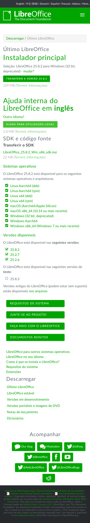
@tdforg (75, 447)
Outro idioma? (13, 117)
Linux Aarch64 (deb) (24, 186)
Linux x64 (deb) (21, 196)
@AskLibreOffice (31, 467)
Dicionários (15, 418)
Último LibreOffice (20, 387)
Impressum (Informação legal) (20, 491)
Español (55, 4)
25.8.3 (14, 279)
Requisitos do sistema (22, 367)
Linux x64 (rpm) (21, 201)
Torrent (21, 85)
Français (65, 4)
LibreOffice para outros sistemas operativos (38, 352)
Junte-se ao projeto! (28, 314)
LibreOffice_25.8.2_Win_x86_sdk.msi (30, 152)
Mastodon (50, 447)
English (20, 4)
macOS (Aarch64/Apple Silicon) (33, 206)
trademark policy (26, 515)
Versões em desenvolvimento (28, 399)
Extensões (13, 372)
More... (86, 4)
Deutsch (44, 4)
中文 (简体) (32, 4)
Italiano (76, 4)
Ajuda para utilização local (30, 124)
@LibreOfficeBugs (65, 467)
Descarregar (15, 38)
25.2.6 (14, 260)
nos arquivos (38, 291)
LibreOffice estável (20, 393)
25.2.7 (14, 254)
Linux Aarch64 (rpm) (25, 191)
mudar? (28, 71)
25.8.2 (14, 249)
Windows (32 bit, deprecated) (32, 216)
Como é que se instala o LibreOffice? (32, 362)
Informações (37, 85)
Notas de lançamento (22, 412)
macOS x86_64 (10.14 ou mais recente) (38, 211)
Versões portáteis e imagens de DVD (33, 406)
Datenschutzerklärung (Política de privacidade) (60, 491)
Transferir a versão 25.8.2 (26, 79)
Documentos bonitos (28, 337)
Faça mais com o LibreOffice (34, 326)
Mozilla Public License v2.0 (37, 504)
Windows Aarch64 (24, 221)
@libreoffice (37, 457)
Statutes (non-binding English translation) (31, 493)
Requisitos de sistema (29, 303)
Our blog (23, 447)
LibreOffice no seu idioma (25, 357)
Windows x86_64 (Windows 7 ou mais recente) (44, 226)
